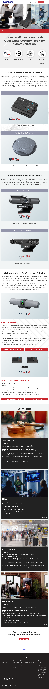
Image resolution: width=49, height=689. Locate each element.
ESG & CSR (4, 662)
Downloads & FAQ (29, 659)
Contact (41, 2)
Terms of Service (42, 675)
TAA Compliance (42, 670)
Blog (39, 659)
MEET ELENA (41, 677)
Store (39, 662)
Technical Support (29, 660)
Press (14, 659)
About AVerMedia (6, 659)
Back (24, 649)
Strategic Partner (42, 669)
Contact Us (4, 660)
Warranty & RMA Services (30, 662)
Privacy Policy (41, 674)
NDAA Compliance (42, 672)
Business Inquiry (42, 664)
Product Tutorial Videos (18, 665)
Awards (14, 667)
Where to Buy (28, 664)
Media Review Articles (18, 660)
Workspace (40, 660)
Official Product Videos (18, 664)
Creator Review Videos (18, 662)
